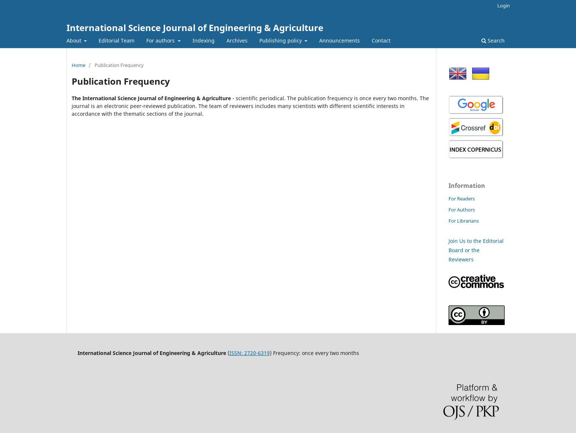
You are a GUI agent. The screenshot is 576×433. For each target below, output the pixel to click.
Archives (237, 40)
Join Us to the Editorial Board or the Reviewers (476, 250)
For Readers (462, 198)
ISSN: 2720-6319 (249, 352)
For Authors (462, 209)
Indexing (203, 40)
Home (78, 65)
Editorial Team (116, 40)
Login (503, 5)
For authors (161, 40)
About (75, 40)
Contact (381, 40)
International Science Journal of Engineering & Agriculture (195, 27)
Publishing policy (281, 40)
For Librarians (464, 220)
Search (493, 40)
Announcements (339, 40)
